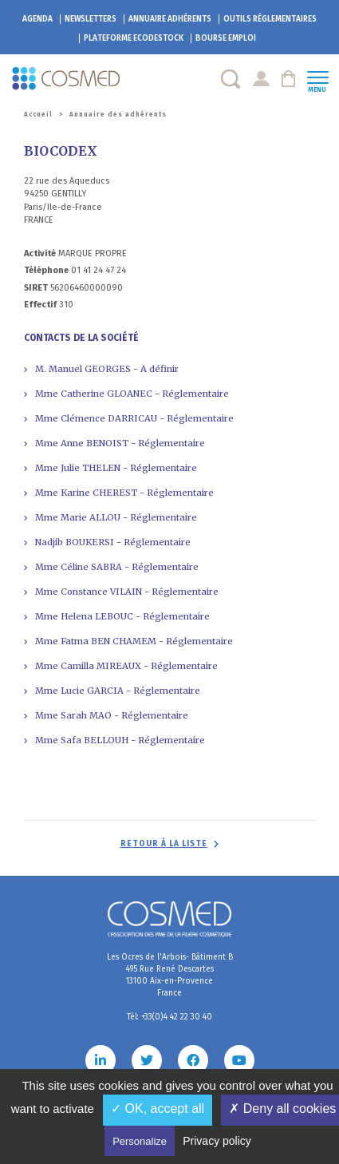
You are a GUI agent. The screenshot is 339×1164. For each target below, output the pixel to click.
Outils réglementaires (270, 19)
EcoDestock (133, 38)
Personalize (139, 1141)
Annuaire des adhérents (118, 114)
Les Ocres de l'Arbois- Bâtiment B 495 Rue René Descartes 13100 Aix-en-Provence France (170, 975)
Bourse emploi (225, 38)
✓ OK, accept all (157, 1108)
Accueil (38, 114)
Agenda (37, 19)
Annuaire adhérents (169, 19)
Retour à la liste (163, 844)
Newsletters (90, 19)
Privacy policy (217, 1140)
